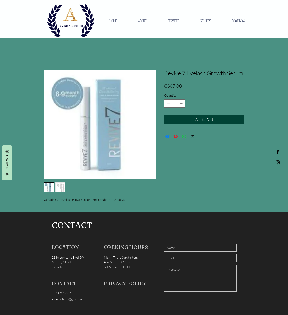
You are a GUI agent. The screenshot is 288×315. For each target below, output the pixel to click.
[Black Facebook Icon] (277, 152)
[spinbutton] (175, 103)
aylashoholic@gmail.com (68, 299)
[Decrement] (168, 103)
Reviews (7, 163)
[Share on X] (193, 136)
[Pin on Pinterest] (175, 136)
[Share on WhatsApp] (184, 136)
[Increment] (181, 103)
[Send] (231, 297)
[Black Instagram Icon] (277, 162)
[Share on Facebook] (167, 136)
